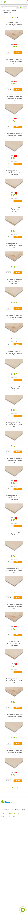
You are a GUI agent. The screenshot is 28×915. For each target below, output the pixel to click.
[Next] (19, 17)
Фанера (8, 10)
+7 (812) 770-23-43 (21, 2)
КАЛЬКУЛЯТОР (21, 7)
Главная (3, 10)
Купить (18, 52)
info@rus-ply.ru (9, 2)
